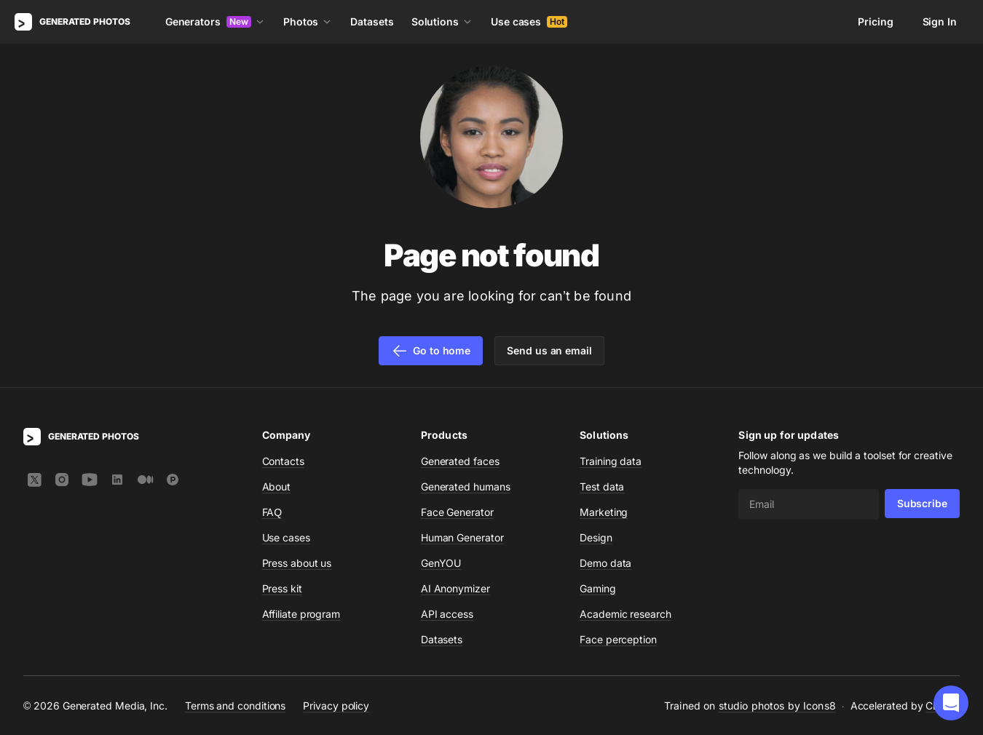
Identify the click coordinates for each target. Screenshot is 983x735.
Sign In (940, 21)
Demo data (605, 563)
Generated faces (460, 461)
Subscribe (922, 503)
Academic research (625, 614)
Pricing (875, 21)
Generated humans (465, 486)
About (276, 486)
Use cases (529, 21)
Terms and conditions (235, 705)
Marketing (604, 512)
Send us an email (549, 350)
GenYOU (441, 563)
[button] (950, 703)
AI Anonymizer (455, 588)
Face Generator (457, 512)
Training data (610, 461)
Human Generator (462, 537)
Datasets (371, 21)
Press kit (282, 588)
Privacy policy (336, 705)
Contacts (283, 461)
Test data (602, 486)
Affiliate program (301, 614)
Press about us (297, 563)
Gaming (598, 588)
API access (447, 614)
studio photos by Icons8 (777, 705)
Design (596, 537)
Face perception (618, 639)
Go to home (430, 350)
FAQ (272, 512)
